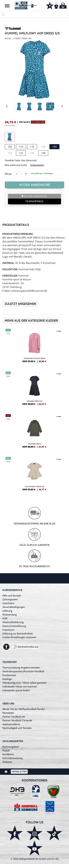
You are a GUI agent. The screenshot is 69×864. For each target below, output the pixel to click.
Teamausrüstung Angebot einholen (21, 667)
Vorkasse (7, 761)
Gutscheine (8, 603)
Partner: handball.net (13, 716)
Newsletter (8, 712)
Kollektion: (10, 269)
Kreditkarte (8, 754)
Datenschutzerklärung (14, 625)
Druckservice (9, 675)
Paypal (6, 750)
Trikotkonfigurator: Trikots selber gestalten (24, 682)
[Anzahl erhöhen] (26, 174)
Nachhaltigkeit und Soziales (17, 728)
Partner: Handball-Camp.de (17, 720)
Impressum (8, 629)
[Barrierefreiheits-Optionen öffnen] (6, 647)
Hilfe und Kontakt (11, 595)
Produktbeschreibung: (17, 233)
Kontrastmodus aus (28, 646)
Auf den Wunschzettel (34, 196)
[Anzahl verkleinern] (16, 174)
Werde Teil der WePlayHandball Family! (23, 709)
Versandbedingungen (13, 606)
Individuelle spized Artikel (16, 690)
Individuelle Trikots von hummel (19, 686)
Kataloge (7, 678)
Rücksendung (9, 614)
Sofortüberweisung (12, 758)
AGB (4, 618)
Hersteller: (10, 275)
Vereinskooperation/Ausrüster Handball (23, 671)
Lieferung (7, 610)
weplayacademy (11, 724)
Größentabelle (37, 165)
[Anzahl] (21, 174)
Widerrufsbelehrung (13, 622)
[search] (34, 14)
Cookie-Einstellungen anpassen (19, 637)
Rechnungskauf (10, 746)
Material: (8, 263)
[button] (7, 5)
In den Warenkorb (34, 185)
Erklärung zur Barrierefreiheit (17, 633)
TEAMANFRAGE (34, 201)
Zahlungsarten (10, 599)
